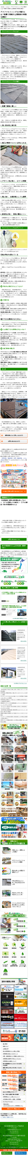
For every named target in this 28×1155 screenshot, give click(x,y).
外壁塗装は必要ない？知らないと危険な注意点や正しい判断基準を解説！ (14, 700)
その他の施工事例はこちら (20, 618)
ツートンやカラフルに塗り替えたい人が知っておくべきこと (18, 904)
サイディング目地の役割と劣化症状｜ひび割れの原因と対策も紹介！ (14, 717)
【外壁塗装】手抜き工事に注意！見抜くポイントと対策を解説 (14, 690)
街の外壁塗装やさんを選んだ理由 (11, 1051)
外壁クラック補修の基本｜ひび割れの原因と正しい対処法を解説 (14, 721)
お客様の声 (5, 1048)
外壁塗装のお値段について (9, 1061)
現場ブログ (5, 1046)
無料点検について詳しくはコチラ (14, 435)
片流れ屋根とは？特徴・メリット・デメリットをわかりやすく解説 (21, 673)
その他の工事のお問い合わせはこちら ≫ (14, 491)
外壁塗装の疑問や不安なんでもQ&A (12, 1058)
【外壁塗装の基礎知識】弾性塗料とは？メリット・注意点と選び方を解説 (14, 710)
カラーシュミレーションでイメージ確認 (18, 861)
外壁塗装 (4, 458)
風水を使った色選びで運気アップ (18, 871)
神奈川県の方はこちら (20, 1153)
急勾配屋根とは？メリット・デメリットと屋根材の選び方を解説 (21, 636)
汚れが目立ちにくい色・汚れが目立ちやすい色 (18, 882)
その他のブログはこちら (20, 683)
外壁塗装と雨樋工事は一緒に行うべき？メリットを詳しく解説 (14, 693)
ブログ (7, 6)
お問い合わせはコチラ (14, 441)
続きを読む (24, 641)
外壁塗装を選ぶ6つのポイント (10, 1053)
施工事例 (5, 1044)
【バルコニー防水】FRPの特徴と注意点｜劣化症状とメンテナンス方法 (14, 707)
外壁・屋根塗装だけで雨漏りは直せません (13, 1056)
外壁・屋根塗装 (18, 458)
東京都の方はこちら (6, 1153)
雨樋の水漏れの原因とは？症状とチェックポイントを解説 (14, 714)
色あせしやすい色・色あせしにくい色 (18, 893)
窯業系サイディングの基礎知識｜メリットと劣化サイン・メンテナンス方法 (14, 704)
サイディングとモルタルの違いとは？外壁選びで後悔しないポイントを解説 (14, 697)
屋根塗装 (10, 458)
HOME (2, 6)
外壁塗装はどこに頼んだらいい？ (11, 1096)
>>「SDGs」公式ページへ (7, 1117)
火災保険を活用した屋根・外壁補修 (12, 1099)
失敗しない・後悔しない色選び (18, 850)
